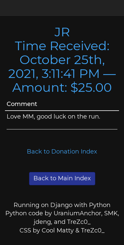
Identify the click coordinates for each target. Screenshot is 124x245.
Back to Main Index (62, 178)
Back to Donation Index (62, 151)
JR (62, 32)
